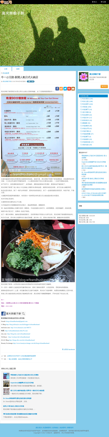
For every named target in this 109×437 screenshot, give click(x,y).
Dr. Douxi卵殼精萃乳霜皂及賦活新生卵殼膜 (17, 398)
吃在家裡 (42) (86, 115)
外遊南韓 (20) (86, 139)
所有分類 (84, 96)
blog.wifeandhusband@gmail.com (16, 321)
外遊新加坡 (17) (87, 142)
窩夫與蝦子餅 (7, 81)
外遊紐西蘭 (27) (87, 134)
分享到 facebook (68, 349)
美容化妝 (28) (86, 145)
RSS (104, 86)
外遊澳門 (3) (86, 136)
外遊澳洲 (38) (86, 126)
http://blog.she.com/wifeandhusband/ (18, 334)
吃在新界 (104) (87, 104)
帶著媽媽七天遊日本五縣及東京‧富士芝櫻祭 (24, 375)
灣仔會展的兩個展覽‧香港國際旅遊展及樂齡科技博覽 (20, 414)
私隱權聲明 (47, 427)
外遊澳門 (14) (86, 109)
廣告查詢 (39, 427)
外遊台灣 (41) (86, 128)
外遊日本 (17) (86, 117)
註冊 (104, 2)
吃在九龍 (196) (87, 101)
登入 (94, 2)
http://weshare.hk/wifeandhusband (19, 337)
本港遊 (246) (86, 107)
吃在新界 (6, 73)
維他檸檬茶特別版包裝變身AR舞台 (94, 189)
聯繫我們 (70, 427)
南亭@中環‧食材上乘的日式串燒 (13, 406)
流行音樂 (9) (86, 112)
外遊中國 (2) (86, 131)
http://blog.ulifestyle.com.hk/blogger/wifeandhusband (23, 324)
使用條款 (55, 427)
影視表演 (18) (86, 120)
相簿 (17, 69)
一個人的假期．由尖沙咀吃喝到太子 (19, 359)
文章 (5, 69)
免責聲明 (63, 427)
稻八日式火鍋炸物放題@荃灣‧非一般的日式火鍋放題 (27, 390)
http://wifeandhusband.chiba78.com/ (16, 331)
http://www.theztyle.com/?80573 (21, 327)
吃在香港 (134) (87, 99)
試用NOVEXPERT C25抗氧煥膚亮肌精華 (21, 356)
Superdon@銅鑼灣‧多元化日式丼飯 (22, 383)
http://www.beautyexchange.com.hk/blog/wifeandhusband (31, 343)
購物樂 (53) (85, 123)
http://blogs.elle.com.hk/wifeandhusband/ (22, 340)
